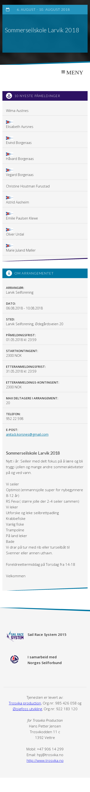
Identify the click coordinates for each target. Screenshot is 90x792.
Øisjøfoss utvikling (27, 708)
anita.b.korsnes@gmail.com (27, 434)
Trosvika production (25, 703)
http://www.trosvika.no (45, 760)
